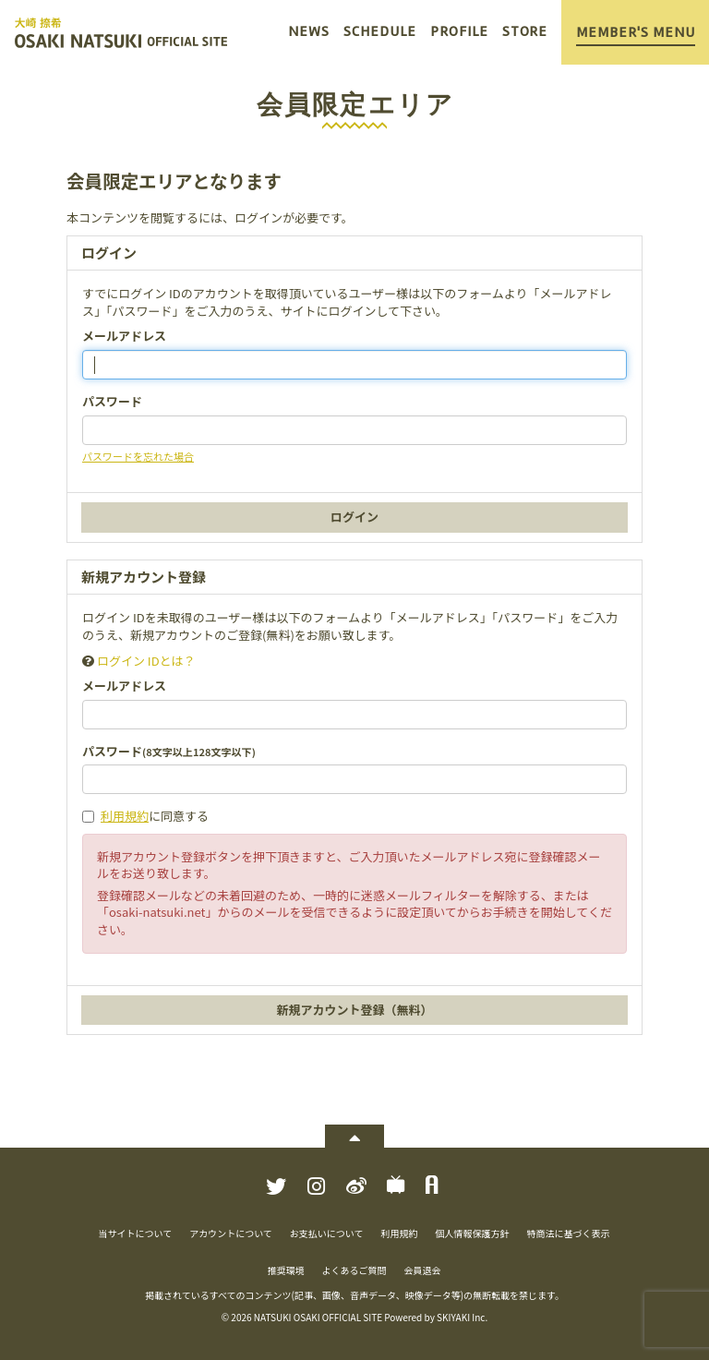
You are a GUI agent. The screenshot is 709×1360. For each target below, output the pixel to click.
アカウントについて (230, 1233)
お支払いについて (327, 1233)
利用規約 (125, 815)
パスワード (112, 401)
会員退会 (422, 1270)
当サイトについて (135, 1233)
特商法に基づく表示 (568, 1233)
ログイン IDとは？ (146, 660)
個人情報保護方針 (473, 1233)
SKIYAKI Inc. (462, 1317)
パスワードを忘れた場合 (138, 456)
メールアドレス (124, 336)
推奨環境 (286, 1270)
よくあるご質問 (354, 1270)
